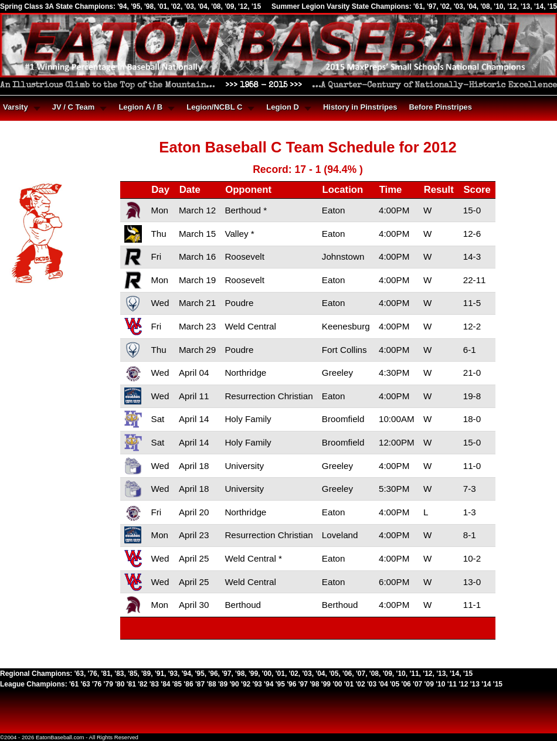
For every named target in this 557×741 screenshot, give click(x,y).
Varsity (15, 107)
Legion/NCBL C (214, 107)
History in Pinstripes (360, 107)
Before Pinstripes (440, 107)
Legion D (282, 107)
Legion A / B (140, 107)
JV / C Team (73, 107)
